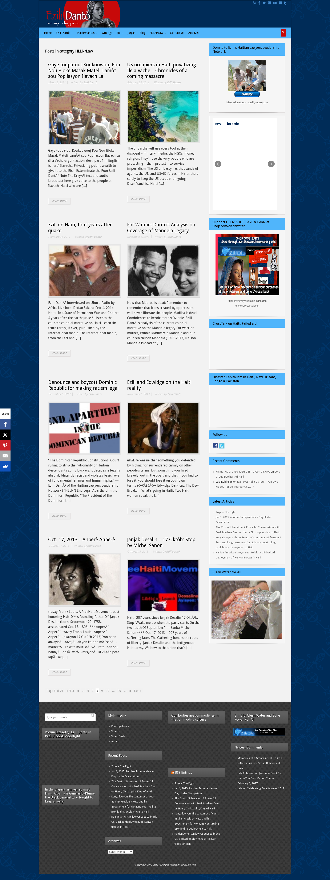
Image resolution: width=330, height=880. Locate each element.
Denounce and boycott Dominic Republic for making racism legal (83, 385)
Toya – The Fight (227, 124)
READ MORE (59, 201)
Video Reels (118, 736)
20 (119, 690)
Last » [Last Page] (138, 690)
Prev (218, 164)
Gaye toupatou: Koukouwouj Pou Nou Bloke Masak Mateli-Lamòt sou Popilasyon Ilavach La (84, 70)
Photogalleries (120, 726)
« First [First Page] (70, 690)
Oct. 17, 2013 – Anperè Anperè (81, 539)
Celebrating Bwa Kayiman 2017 (265, 788)
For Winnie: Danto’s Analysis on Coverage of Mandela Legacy (161, 228)
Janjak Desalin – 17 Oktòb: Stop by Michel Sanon (161, 542)
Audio (114, 741)
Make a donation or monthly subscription (247, 102)
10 (107, 690)
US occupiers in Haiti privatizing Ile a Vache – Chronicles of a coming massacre (161, 70)
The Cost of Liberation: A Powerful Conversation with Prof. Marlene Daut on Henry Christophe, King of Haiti (133, 786)
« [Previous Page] (78, 690)
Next (271, 164)
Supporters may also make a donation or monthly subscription (247, 303)
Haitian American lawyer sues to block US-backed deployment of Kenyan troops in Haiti (134, 821)
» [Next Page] (130, 690)
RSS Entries (183, 773)
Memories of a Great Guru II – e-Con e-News (243, 471)
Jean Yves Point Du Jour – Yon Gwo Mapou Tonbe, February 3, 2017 (259, 778)
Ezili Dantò (90, 82)
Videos (115, 731)
